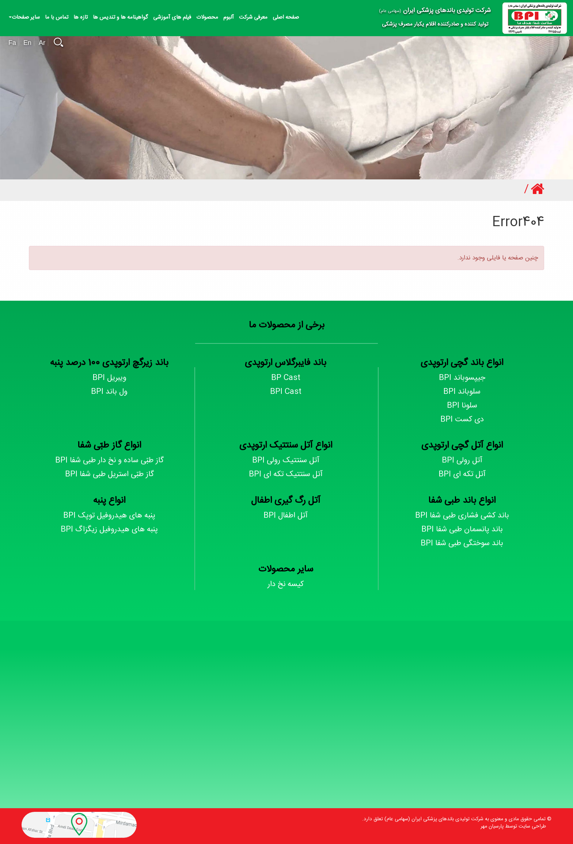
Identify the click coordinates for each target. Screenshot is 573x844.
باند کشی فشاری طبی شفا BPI (462, 515)
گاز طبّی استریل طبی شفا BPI (109, 474)
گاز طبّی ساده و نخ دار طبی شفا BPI (109, 460)
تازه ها (80, 17)
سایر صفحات (24, 17)
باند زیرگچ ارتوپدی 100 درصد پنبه (109, 363)
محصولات (207, 17)
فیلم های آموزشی (172, 17)
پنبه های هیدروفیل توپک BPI (109, 515)
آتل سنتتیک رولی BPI (285, 460)
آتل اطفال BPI (285, 515)
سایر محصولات (285, 569)
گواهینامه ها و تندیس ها (120, 17)
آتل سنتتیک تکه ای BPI (286, 474)
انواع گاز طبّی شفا (109, 445)
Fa (12, 42)
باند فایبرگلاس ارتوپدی (285, 363)
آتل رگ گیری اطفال (285, 500)
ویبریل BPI (109, 378)
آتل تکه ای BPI (462, 474)
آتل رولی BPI (462, 460)
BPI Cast (285, 391)
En (27, 42)
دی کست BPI (462, 419)
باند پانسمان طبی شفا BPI (462, 529)
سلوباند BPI (462, 391)
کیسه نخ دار (285, 584)
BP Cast (285, 378)
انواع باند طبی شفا (462, 500)
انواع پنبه (109, 500)
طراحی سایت (532, 826)
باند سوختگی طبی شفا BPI (462, 543)
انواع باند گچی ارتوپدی (462, 363)
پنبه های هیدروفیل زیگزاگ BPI (109, 529)
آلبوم (228, 17)
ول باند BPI (109, 391)
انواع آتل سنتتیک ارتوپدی (285, 445)
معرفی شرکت (253, 17)
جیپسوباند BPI (462, 378)
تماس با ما (56, 17)
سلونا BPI (462, 405)
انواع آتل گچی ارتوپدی (462, 445)
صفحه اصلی (286, 17)
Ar (42, 42)
